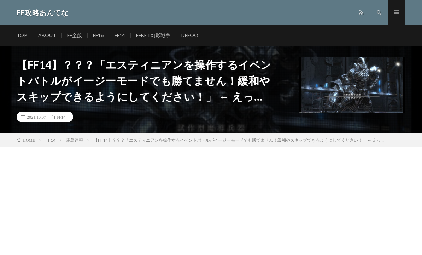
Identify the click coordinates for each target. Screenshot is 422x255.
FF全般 (74, 35)
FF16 (98, 35)
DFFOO (189, 35)
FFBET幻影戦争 (153, 35)
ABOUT (47, 35)
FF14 (120, 35)
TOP (22, 35)
